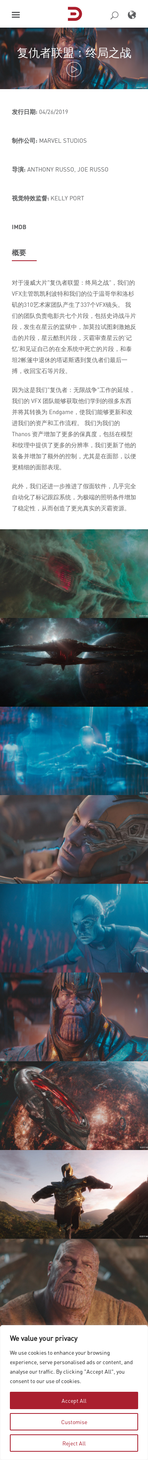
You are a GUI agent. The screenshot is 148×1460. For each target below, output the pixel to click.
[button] (16, 15)
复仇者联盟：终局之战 (74, 52)
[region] (74, 1392)
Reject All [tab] (74, 1443)
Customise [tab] (74, 1421)
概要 (19, 252)
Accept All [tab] (74, 1400)
